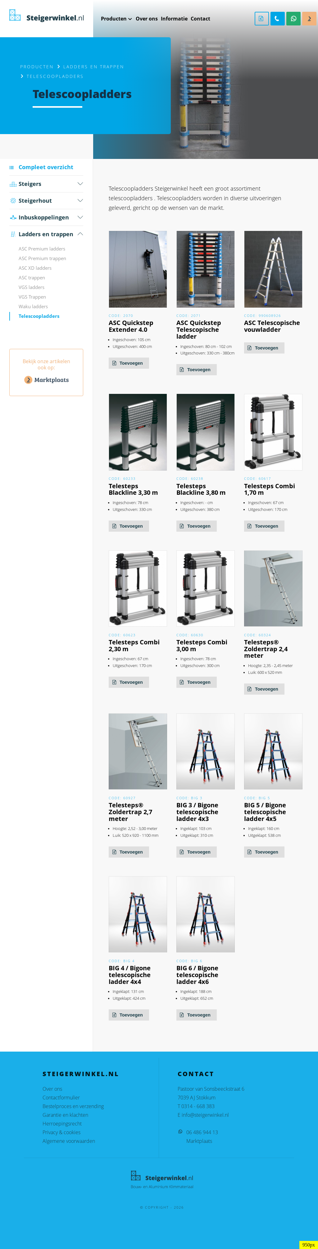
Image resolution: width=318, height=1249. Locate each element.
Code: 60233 (122, 478)
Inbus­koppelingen (39, 217)
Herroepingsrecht (62, 1123)
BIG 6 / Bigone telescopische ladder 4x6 (197, 975)
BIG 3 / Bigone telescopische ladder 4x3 (197, 812)
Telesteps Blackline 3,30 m (133, 489)
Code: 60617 (257, 478)
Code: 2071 (188, 315)
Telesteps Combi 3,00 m (201, 645)
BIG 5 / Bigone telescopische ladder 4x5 (265, 812)
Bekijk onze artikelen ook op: (46, 372)
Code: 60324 (257, 635)
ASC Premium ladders (42, 249)
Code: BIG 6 (189, 960)
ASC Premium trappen (42, 258)
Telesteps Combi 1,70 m (269, 489)
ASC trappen (32, 277)
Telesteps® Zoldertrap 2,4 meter (266, 649)
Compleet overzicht (46, 167)
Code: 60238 (189, 478)
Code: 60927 (122, 798)
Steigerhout (30, 200)
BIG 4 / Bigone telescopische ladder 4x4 (130, 975)
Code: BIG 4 (122, 960)
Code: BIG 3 (189, 798)
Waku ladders (33, 306)
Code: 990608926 (262, 315)
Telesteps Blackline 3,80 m (201, 489)
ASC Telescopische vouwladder (272, 326)
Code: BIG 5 (257, 798)
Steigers (25, 184)
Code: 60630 (189, 635)
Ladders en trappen (93, 67)
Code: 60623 (122, 635)
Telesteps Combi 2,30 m (134, 645)
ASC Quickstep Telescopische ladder (198, 329)
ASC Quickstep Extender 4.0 (131, 326)
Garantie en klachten (65, 1114)
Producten (37, 67)
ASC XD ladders (35, 268)
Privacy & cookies (61, 1132)
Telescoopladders (39, 316)
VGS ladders (31, 287)
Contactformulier (61, 1097)
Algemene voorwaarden (69, 1141)
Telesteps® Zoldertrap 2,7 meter (130, 812)
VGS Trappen (32, 297)
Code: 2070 (121, 315)
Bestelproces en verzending (73, 1106)
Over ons (52, 1088)
